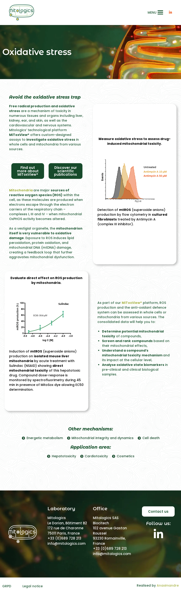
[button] (152, 12)
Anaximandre (168, 585)
